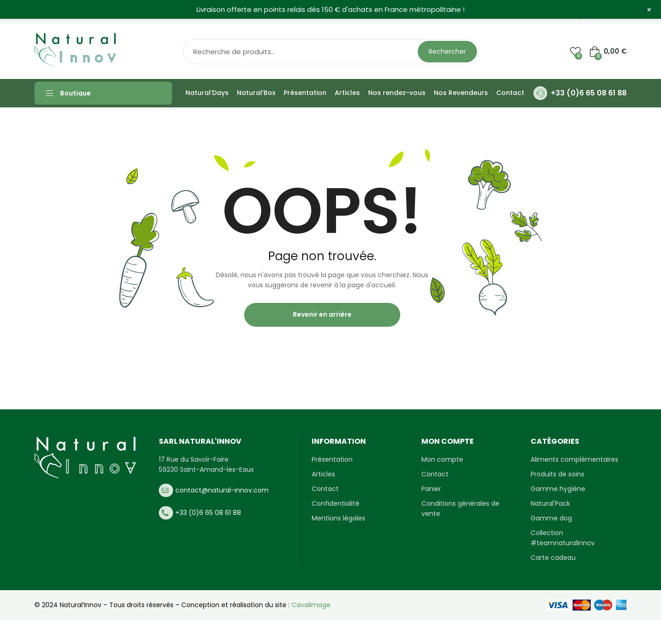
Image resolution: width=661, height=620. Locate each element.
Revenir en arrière (322, 314)
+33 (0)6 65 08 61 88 (589, 93)
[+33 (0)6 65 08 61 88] (540, 93)
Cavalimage (310, 604)
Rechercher (447, 51)
